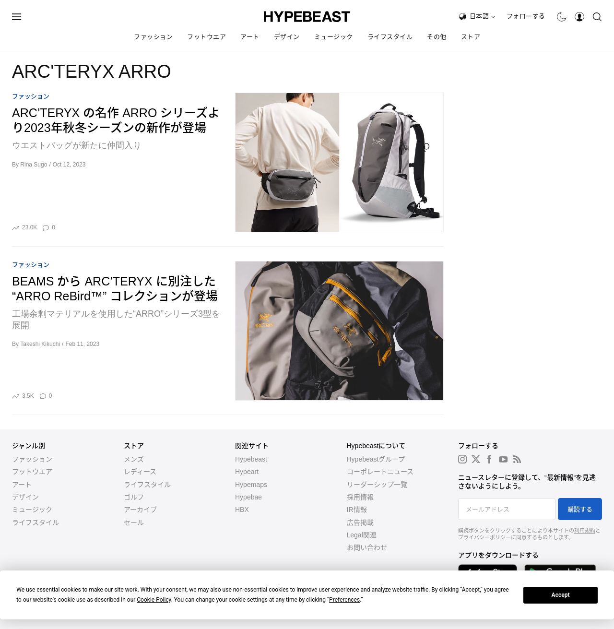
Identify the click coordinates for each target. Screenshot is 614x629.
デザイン (287, 36)
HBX (242, 509)
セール (134, 522)
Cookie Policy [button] (154, 599)
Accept (561, 595)
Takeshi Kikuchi (40, 344)
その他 (437, 36)
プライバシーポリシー (484, 537)
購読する (579, 509)
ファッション (153, 36)
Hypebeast (251, 459)
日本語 (483, 16)
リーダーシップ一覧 (377, 484)
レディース (140, 471)
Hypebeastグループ (376, 459)
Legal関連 (362, 535)
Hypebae (248, 497)
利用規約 (584, 531)
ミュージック (333, 36)
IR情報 (357, 509)
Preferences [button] (344, 599)
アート (250, 36)
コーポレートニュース (380, 471)
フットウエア (206, 36)
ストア (471, 36)
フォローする (526, 16)
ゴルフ (134, 497)
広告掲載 (360, 522)
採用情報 (360, 497)
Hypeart (247, 471)
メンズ (134, 459)
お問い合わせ (367, 547)
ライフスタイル (390, 36)
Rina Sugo (33, 164)
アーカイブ (140, 509)
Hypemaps (251, 484)
